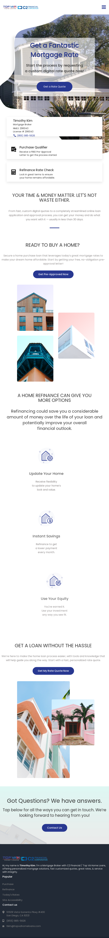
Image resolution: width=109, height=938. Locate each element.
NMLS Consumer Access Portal (82, 912)
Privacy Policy (15, 912)
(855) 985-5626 (16, 858)
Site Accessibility (12, 837)
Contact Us (54, 762)
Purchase (8, 821)
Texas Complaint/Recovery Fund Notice (44, 912)
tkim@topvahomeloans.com (23, 863)
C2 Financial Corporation (26, 884)
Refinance (8, 826)
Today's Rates (11, 832)
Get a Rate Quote (54, 86)
